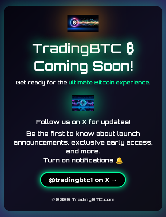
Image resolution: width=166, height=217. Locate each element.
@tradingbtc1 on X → (83, 180)
